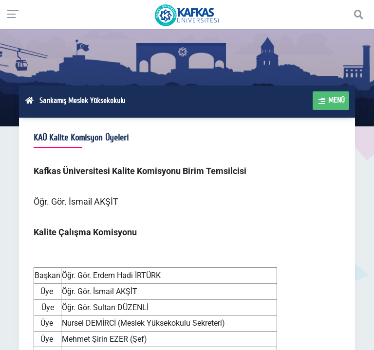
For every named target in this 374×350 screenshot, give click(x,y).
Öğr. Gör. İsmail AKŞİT (76, 201)
